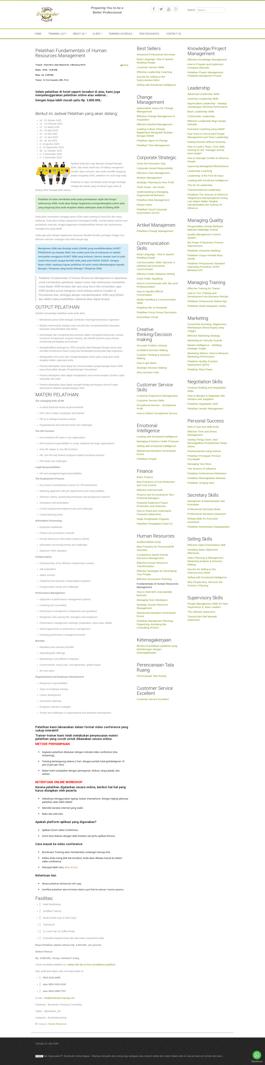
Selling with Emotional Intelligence (156, 84)
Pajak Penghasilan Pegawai (153, 518)
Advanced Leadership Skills (203, 93)
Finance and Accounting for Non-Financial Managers (156, 496)
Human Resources (57, 1024)
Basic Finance (145, 477)
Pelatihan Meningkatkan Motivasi (206, 478)
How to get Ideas (146, 363)
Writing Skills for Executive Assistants (202, 520)
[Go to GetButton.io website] (256, 1061)
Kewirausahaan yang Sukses (204, 451)
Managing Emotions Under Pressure (158, 441)
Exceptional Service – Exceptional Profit (156, 407)
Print (125, 65)
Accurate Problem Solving (152, 345)
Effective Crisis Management (153, 172)
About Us (79, 33)
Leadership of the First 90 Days (205, 175)
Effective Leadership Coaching (154, 72)
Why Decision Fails (148, 372)
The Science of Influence (201, 468)
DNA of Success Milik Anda (203, 426)
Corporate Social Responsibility (155, 168)
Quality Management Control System (204, 236)
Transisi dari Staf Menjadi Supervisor (202, 618)
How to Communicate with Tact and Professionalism (157, 285)
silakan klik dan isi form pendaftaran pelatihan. (91, 964)
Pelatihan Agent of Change (152, 140)
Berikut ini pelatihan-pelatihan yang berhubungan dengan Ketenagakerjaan (157, 649)
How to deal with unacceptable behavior (154, 593)
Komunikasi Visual (147, 317)
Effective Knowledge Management (207, 59)
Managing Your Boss (199, 463)
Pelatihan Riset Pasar (199, 369)
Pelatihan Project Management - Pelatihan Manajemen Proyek (206, 74)
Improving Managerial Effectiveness (208, 166)
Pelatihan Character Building (203, 250)
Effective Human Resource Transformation (152, 564)
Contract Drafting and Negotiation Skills (206, 389)
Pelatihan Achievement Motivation (206, 473)
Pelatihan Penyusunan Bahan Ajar (207, 301)
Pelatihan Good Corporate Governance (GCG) (152, 211)
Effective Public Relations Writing (156, 273)
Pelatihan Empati (146, 458)
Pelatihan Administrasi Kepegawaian (208, 526)
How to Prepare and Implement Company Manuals (205, 66)
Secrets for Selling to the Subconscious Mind (151, 78)
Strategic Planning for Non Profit (155, 182)
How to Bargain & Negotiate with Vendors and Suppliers (206, 397)
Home (38, 33)
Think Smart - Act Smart (150, 187)
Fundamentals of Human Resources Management (157, 585)
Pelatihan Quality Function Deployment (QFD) (202, 363)
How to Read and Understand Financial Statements (154, 512)
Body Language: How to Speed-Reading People (155, 61)
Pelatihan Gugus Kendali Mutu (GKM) (205, 257)
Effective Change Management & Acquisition (156, 118)
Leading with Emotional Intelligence (157, 436)
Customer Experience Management (157, 395)
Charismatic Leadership (201, 116)
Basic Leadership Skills (200, 111)
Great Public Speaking (150, 278)
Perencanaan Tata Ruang (151, 675)
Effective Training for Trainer (203, 288)
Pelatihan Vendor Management (205, 408)
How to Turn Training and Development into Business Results (207, 295)
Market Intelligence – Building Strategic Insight (204, 347)
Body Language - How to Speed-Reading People (155, 256)
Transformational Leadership (203, 189)
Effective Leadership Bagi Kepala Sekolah (206, 122)
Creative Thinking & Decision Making (153, 356)
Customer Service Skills (150, 67)
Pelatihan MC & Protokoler (152, 307)
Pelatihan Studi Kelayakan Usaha (206, 305)
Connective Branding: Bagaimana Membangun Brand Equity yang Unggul (206, 327)
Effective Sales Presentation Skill (206, 544)
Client (96, 33)
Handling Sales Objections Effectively (202, 551)
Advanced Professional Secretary (156, 54)
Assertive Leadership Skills (203, 98)
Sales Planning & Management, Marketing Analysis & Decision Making (205, 561)
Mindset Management (149, 177)
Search (191, 10)
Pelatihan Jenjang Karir (200, 482)
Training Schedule (120, 33)
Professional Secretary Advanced (206, 513)
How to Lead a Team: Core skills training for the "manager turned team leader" (206, 150)
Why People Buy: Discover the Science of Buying (205, 584)
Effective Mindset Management (154, 124)
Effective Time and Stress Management (202, 433)
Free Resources (149, 33)
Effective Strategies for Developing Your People (157, 572)
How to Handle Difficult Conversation (150, 293)
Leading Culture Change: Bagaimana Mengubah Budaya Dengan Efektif (154, 132)
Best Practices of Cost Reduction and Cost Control (156, 483)
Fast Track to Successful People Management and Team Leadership (207, 135)
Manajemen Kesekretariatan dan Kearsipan (206, 503)
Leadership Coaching (199, 170)
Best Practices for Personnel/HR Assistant (155, 548)
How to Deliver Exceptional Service (157, 413)
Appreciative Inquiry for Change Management (155, 110)
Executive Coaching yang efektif (205, 129)
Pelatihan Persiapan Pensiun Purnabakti (204, 457)
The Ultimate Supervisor (201, 611)
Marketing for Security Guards (204, 340)
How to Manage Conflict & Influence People (208, 160)
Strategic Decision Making (152, 367)
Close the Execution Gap (151, 163)
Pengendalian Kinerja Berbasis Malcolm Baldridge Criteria (205, 228)
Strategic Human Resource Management (152, 606)
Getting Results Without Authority (206, 141)
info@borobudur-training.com (59, 998)
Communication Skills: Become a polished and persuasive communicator (156, 266)
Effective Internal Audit (150, 489)
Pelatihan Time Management (153, 145)
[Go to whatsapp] (257, 1055)
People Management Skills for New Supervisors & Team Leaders (207, 605)
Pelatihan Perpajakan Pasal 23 (154, 523)
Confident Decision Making (152, 350)
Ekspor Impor (144, 204)
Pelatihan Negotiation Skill (202, 403)
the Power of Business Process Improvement (205, 244)
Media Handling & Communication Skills (156, 301)
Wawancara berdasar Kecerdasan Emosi (156, 452)
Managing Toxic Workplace (152, 599)
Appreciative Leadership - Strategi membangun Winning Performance (207, 105)
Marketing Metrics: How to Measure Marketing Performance (207, 355)
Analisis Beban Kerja (149, 541)
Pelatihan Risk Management (153, 199)
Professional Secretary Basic (204, 509)
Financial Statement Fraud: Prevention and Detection (152, 504)
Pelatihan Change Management (155, 231)
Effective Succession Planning (154, 579)
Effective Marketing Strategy (203, 335)
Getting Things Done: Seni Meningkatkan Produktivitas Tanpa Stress (207, 443)
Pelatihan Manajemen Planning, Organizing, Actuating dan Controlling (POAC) (155, 624)
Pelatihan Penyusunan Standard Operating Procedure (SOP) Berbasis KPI (206, 267)
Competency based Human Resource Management (152, 556)
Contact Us (173, 33)
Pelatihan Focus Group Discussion (157, 312)
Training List (56, 33)
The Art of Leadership (199, 185)
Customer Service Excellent (153, 699)
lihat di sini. (71, 867)
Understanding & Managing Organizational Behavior (152, 193)
